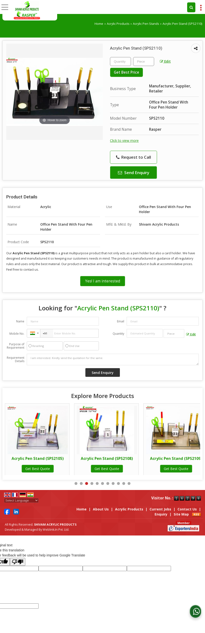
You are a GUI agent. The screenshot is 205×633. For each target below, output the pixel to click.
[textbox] (143, 61)
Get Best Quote (37, 468)
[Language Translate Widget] (21, 500)
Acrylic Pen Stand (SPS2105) (107, 458)
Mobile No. (16, 334)
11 (129, 483)
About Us (101, 509)
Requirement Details (15, 359)
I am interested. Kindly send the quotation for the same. (113, 359)
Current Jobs (160, 509)
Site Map (181, 514)
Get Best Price (126, 72)
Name (20, 321)
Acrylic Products (118, 24)
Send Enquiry (133, 172)
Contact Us (187, 509)
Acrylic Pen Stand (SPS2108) (176, 458)
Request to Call (133, 157)
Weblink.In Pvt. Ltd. (56, 530)
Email (120, 321)
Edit (165, 61)
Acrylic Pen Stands (146, 24)
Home (99, 24)
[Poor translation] (17, 562)
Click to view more (124, 140)
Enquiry (161, 514)
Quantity (118, 334)
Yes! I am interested (102, 281)
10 (123, 483)
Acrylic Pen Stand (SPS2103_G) (38, 458)
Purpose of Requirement (15, 346)
